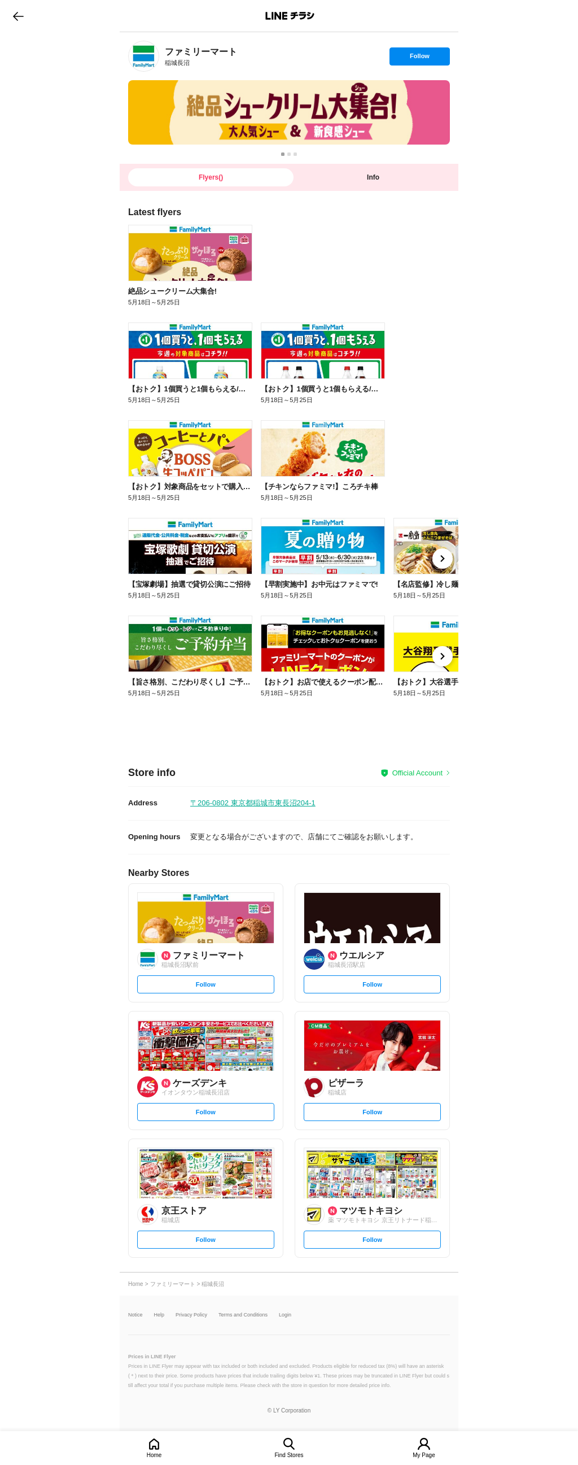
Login (285, 1315)
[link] (143, 56)
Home (154, 1455)
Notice (135, 1315)
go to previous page (18, 16)
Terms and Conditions (243, 1315)
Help (159, 1315)
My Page (424, 1455)
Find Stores (288, 1455)
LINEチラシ (289, 15)
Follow (419, 59)
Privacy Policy (191, 1315)
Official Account (417, 773)
